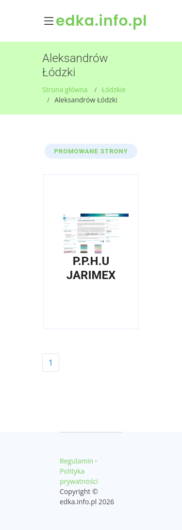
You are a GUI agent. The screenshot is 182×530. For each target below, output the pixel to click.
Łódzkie (113, 89)
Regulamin (76, 460)
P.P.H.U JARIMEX (91, 268)
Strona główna (65, 89)
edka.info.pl (101, 21)
